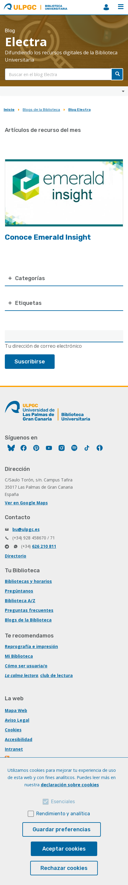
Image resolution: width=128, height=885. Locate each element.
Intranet (14, 749)
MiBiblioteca (106, 7)
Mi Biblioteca (19, 656)
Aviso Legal (17, 720)
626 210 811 (44, 546)
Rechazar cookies (64, 868)
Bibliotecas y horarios (28, 581)
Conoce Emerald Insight (48, 237)
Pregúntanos (19, 591)
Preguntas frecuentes (29, 610)
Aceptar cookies (64, 848)
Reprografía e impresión (31, 646)
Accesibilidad (18, 739)
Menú (120, 6)
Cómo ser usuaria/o (26, 666)
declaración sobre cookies (70, 785)
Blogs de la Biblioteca (41, 109)
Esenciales (63, 801)
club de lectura (56, 675)
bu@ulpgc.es (26, 529)
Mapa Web (16, 710)
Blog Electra (79, 109)
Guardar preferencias (62, 829)
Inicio (9, 109)
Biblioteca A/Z (20, 600)
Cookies (13, 730)
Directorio (15, 556)
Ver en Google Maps (26, 503)
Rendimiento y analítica (63, 813)
